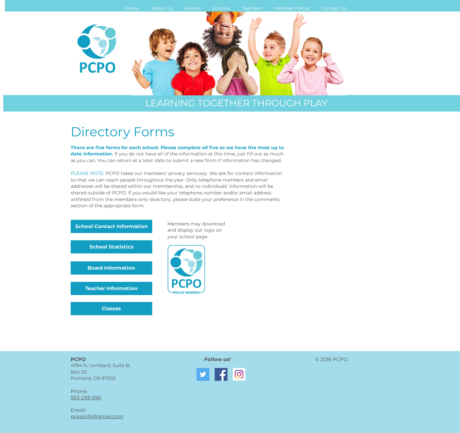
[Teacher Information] (111, 288)
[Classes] (111, 308)
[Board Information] (111, 268)
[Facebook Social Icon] (221, 374)
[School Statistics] (111, 246)
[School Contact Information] (111, 226)
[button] (162, 8)
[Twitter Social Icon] (202, 374)
